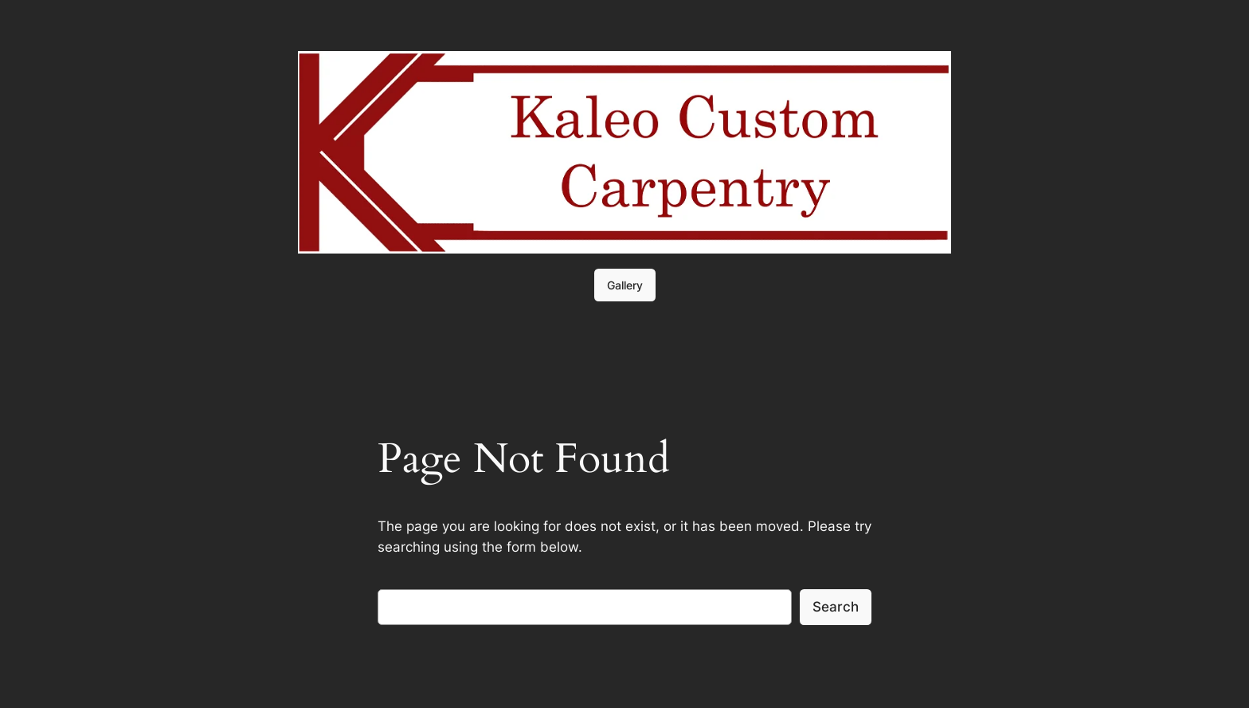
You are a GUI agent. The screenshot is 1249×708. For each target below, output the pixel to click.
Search (835, 607)
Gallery (625, 285)
